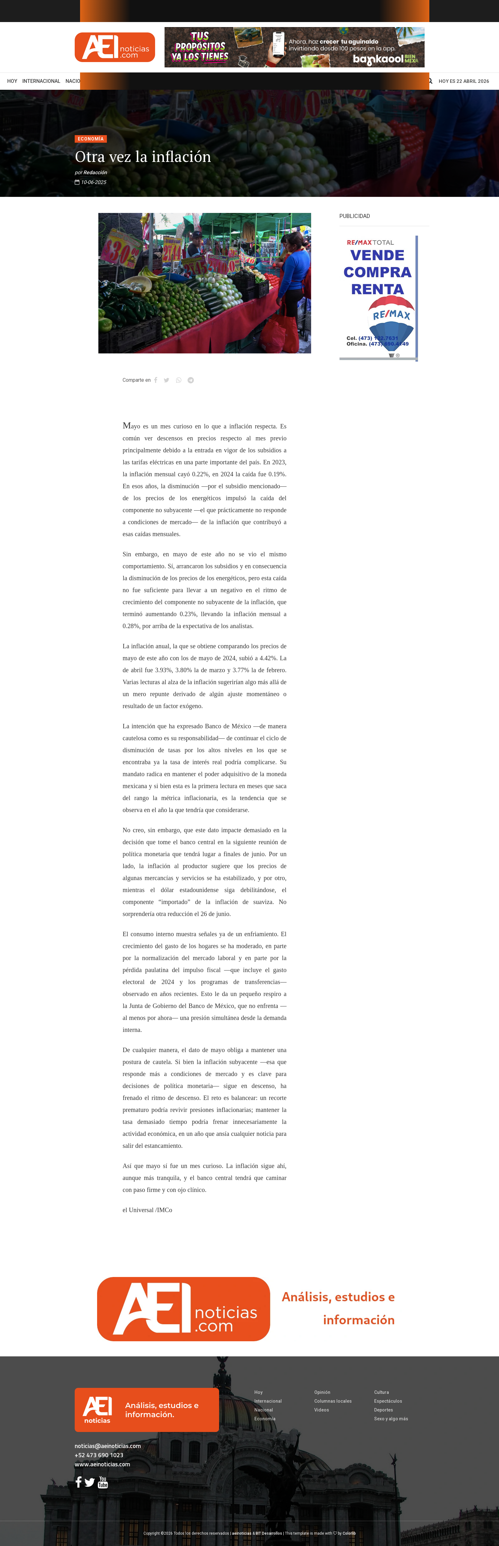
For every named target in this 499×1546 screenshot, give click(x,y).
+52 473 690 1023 (99, 1454)
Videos (321, 1409)
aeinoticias (242, 1533)
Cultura (381, 1392)
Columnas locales (333, 1401)
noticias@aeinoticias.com (108, 1445)
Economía (91, 138)
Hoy (13, 80)
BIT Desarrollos (269, 1533)
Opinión (322, 1392)
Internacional (41, 81)
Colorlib (349, 1533)
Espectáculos (388, 1401)
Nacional (78, 81)
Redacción (95, 172)
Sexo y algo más (391, 1418)
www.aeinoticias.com (102, 1464)
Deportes (383, 1409)
